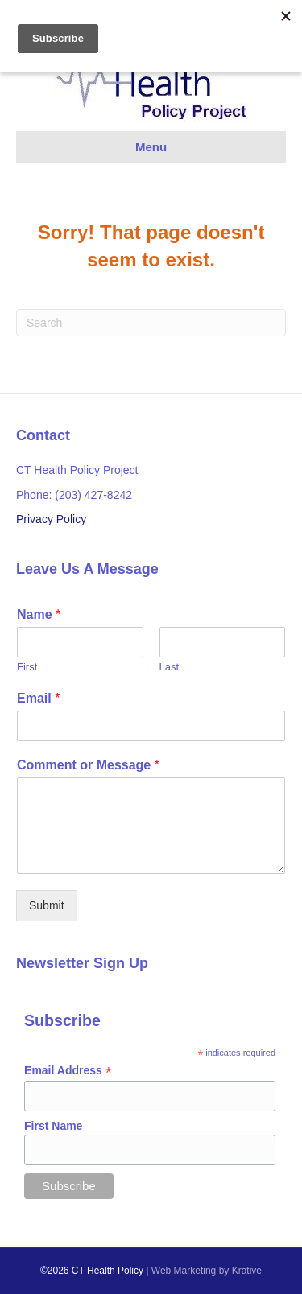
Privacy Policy (51, 519)
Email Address (68, 1070)
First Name (53, 1125)
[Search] (151, 322)
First (27, 667)
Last (169, 667)
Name (38, 614)
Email (38, 698)
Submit (46, 905)
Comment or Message (88, 765)
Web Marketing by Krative (206, 1270)
